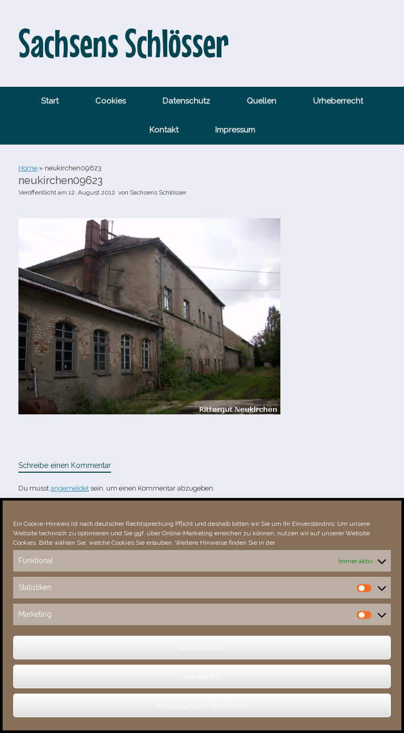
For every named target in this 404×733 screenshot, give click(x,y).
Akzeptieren (202, 648)
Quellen (261, 101)
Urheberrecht (338, 101)
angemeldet (69, 488)
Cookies (110, 101)
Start (49, 101)
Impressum (235, 130)
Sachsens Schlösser (158, 192)
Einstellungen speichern (202, 705)
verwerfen (202, 676)
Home (27, 168)
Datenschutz (186, 101)
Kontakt (163, 130)
